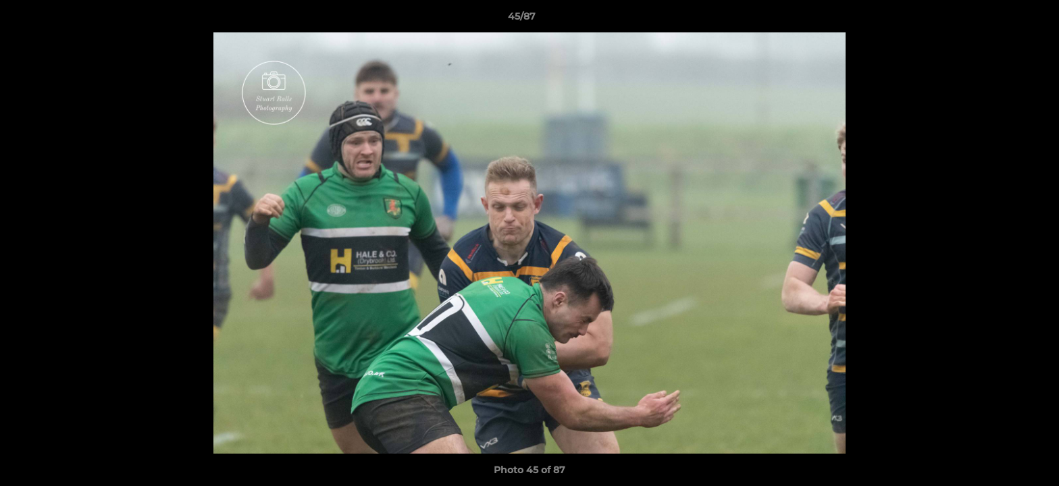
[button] (1002, 20)
